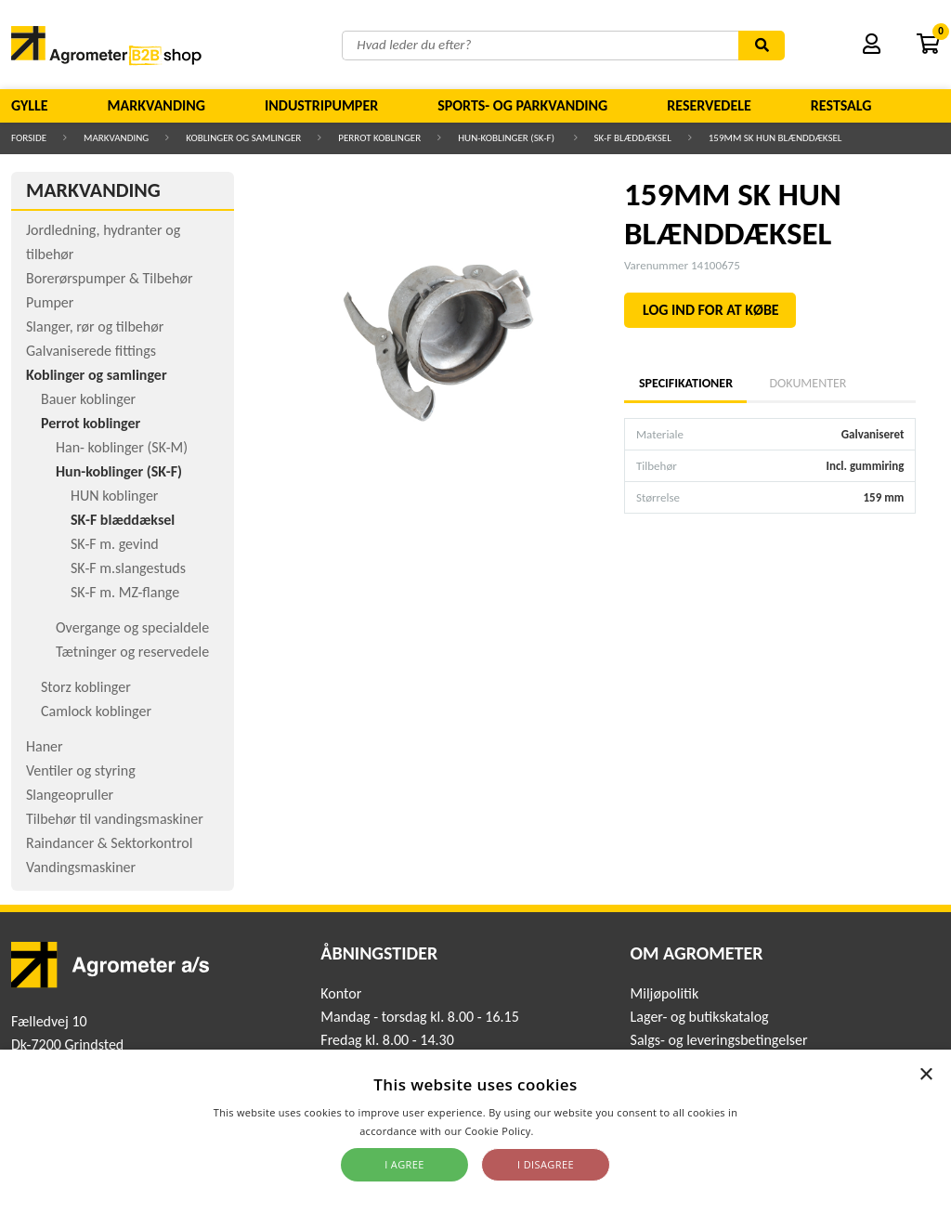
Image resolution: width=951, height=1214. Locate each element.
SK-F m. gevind (115, 544)
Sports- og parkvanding (522, 105)
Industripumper (321, 105)
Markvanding (156, 105)
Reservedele (709, 105)
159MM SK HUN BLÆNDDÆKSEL (775, 138)
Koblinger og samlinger (243, 138)
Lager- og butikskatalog (700, 1016)
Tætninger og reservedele (132, 651)
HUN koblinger (114, 495)
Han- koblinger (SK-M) (122, 447)
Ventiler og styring (81, 770)
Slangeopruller (69, 794)
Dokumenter (807, 383)
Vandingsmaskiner (81, 867)
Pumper (49, 302)
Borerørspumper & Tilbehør (109, 278)
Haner (44, 746)
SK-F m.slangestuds (128, 568)
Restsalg (841, 105)
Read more (564, 1131)
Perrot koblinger (379, 138)
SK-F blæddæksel (632, 138)
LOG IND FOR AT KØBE (711, 310)
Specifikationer (685, 383)
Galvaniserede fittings (91, 350)
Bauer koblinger (88, 399)
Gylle (29, 105)
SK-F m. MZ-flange (125, 592)
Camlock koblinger (96, 711)
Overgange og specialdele (132, 627)
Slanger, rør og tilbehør (94, 326)
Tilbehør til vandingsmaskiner (114, 819)
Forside (28, 138)
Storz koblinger (86, 687)
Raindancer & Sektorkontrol (109, 843)
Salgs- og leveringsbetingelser (719, 1040)
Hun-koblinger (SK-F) (507, 138)
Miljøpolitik (665, 993)
